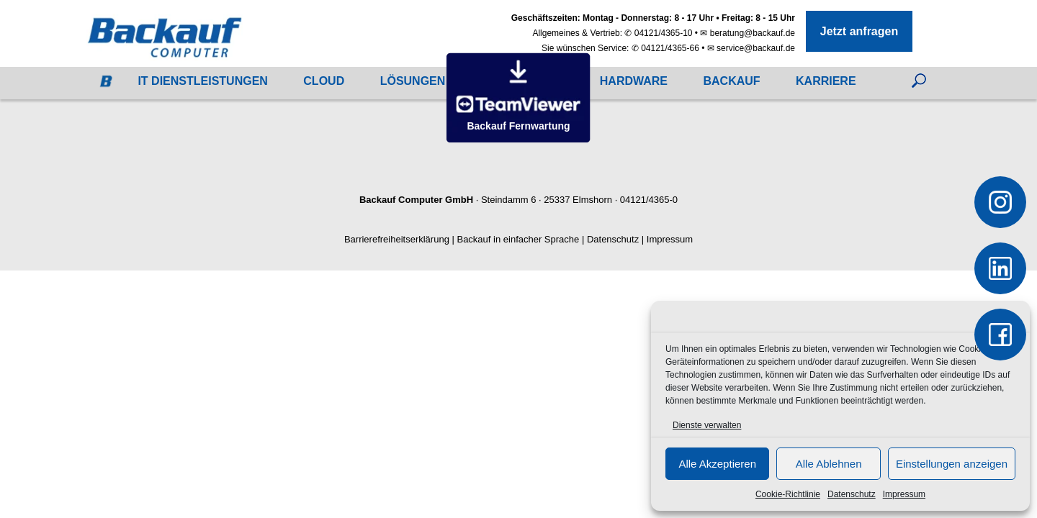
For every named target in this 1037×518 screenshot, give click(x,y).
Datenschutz (851, 494)
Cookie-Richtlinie (787, 494)
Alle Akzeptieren (717, 464)
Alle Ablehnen (829, 464)
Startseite (102, 85)
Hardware (634, 81)
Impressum (904, 494)
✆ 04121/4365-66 (665, 48)
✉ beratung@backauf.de (747, 33)
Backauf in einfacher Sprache (518, 239)
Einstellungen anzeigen (951, 464)
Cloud (323, 81)
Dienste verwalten (707, 425)
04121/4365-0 (649, 199)
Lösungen (413, 81)
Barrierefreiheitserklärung (396, 239)
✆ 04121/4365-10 (658, 33)
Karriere (826, 81)
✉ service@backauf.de (751, 48)
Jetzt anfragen (859, 31)
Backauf (731, 81)
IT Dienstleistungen (202, 81)
